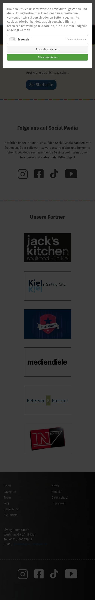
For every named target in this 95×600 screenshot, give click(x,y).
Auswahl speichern (47, 49)
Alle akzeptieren (48, 57)
